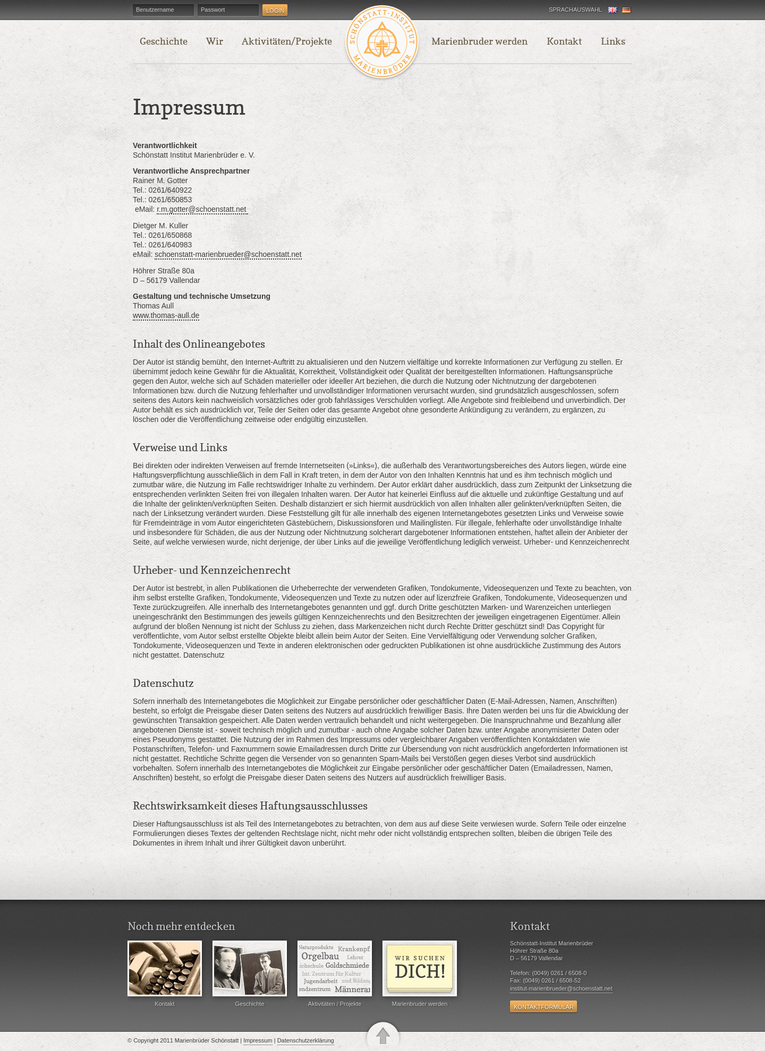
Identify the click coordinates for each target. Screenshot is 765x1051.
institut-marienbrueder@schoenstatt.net (561, 988)
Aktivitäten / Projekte (335, 974)
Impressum (257, 1040)
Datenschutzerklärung (305, 1040)
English (613, 10)
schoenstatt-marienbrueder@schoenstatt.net (228, 254)
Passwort (213, 10)
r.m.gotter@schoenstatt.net (202, 209)
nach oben (383, 1035)
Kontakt (165, 974)
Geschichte (249, 974)
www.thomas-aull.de (166, 315)
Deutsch (627, 10)
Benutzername (155, 10)
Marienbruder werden (419, 974)
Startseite (379, 42)
